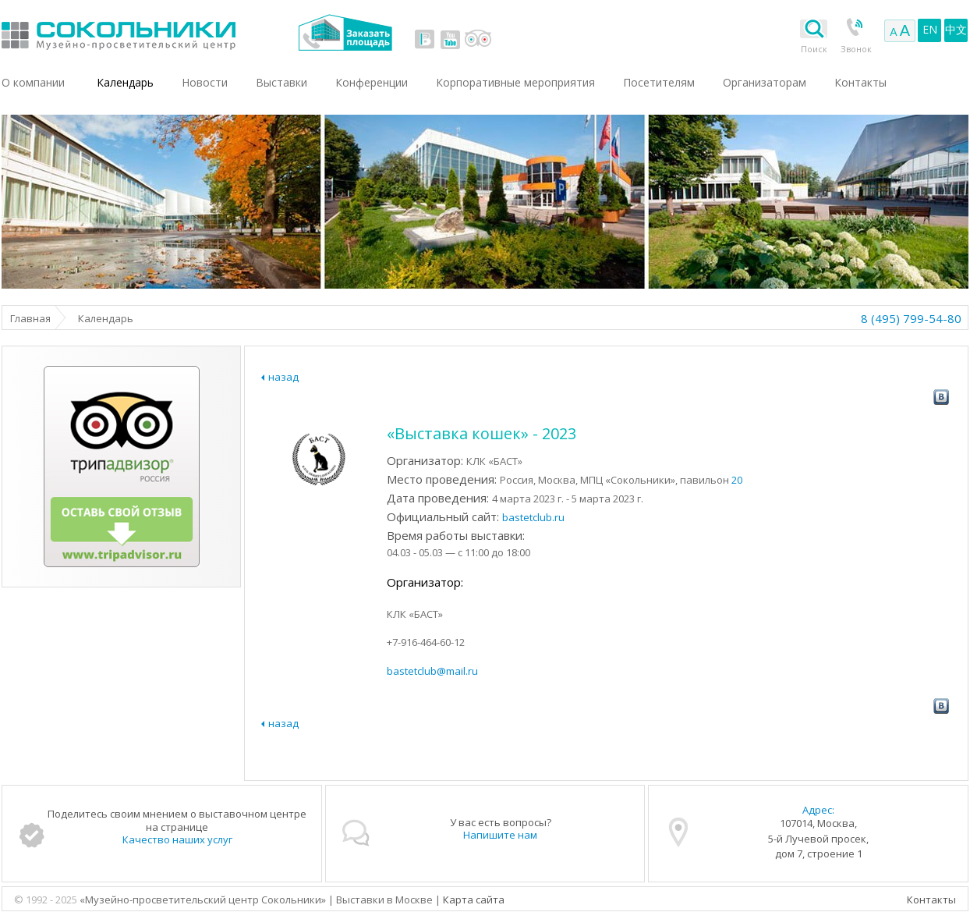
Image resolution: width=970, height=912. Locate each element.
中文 (956, 29)
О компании (33, 82)
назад (283, 377)
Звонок (856, 49)
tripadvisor (477, 39)
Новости (205, 82)
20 (736, 480)
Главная (30, 318)
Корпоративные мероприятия (515, 82)
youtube (450, 39)
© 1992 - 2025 (47, 899)
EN (929, 29)
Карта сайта (473, 899)
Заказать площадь (345, 32)
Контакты (931, 899)
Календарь (125, 82)
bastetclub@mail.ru (432, 671)
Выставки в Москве (183, 32)
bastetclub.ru (533, 517)
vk (425, 39)
